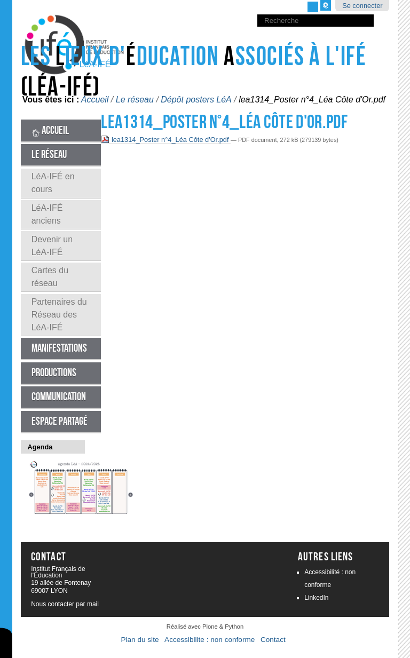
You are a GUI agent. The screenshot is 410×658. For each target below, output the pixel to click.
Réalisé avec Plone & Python (205, 626)
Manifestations (59, 348)
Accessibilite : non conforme (209, 640)
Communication (58, 396)
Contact (273, 640)
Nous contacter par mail (65, 604)
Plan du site (140, 640)
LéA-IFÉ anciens (47, 214)
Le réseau (49, 154)
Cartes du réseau (49, 277)
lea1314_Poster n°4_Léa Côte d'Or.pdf (166, 140)
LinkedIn (316, 597)
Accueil (50, 130)
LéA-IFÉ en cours (53, 183)
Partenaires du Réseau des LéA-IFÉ (59, 314)
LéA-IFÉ (95, 64)
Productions (53, 372)
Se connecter (362, 6)
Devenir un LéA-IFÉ (52, 246)
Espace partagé (59, 421)
